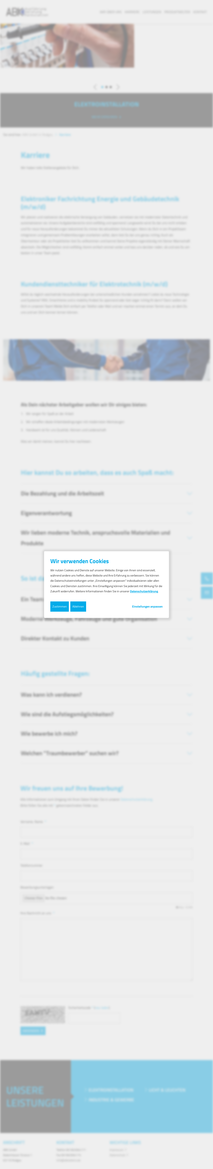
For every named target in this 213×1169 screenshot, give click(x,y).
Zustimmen (59, 606)
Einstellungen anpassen (147, 606)
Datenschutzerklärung (144, 591)
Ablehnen (78, 606)
